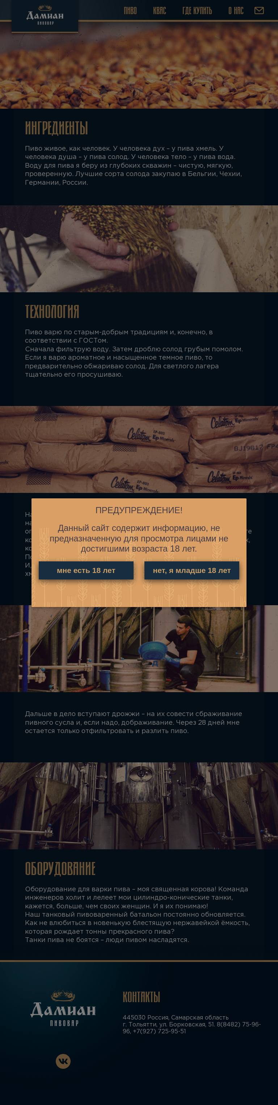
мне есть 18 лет (85, 570)
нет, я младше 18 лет (192, 570)
